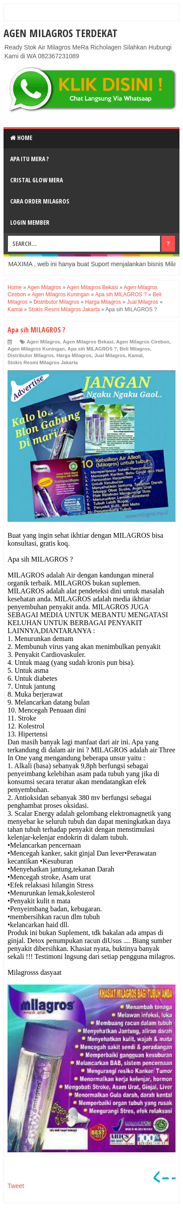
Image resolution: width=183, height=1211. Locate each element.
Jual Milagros (109, 355)
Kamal (135, 355)
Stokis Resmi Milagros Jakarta (43, 362)
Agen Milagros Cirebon (142, 341)
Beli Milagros (135, 348)
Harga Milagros (74, 355)
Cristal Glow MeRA (36, 180)
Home (21, 137)
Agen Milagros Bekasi (88, 341)
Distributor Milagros (31, 355)
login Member (30, 222)
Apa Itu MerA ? (29, 159)
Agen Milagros (43, 341)
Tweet (16, 1185)
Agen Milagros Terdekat (61, 33)
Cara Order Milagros (39, 201)
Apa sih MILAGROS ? (92, 348)
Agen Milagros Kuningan (36, 348)
